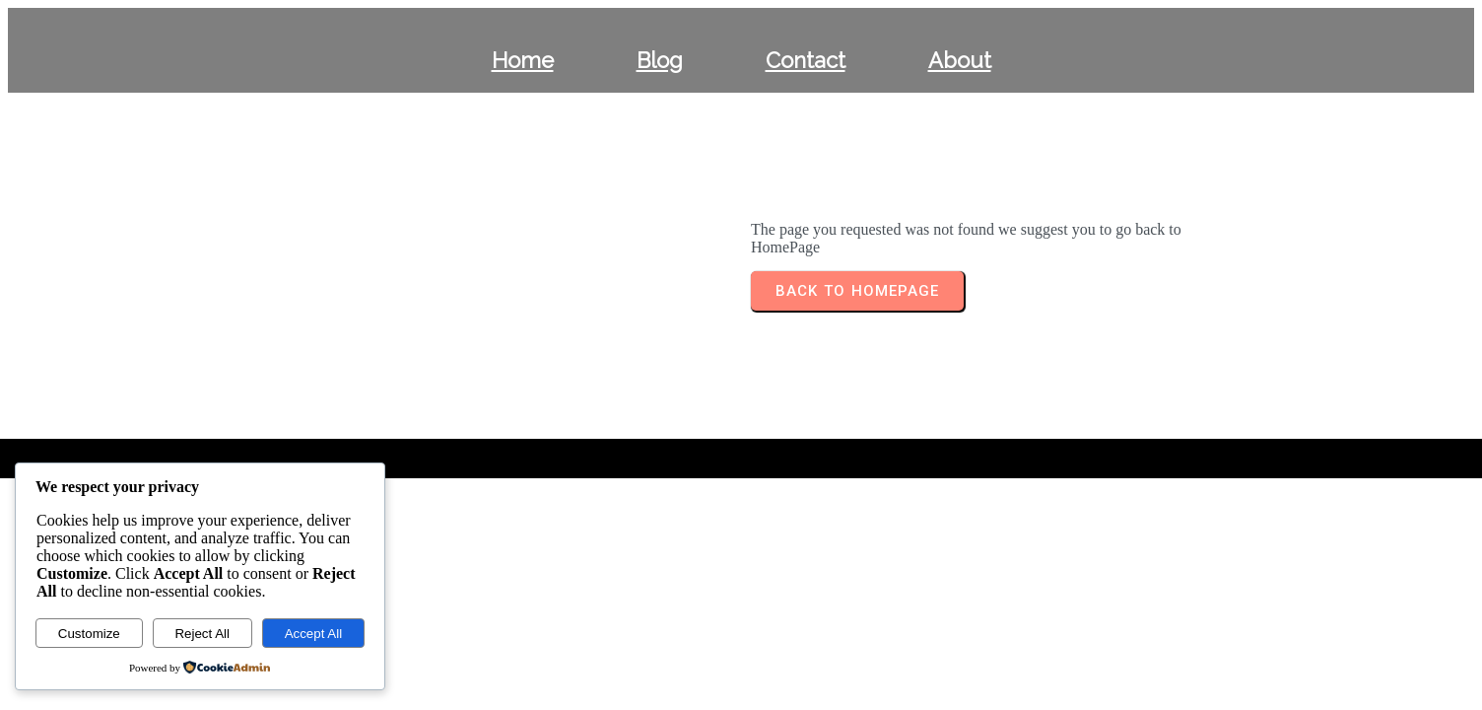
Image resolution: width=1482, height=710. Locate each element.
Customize (89, 633)
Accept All (314, 633)
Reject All (202, 633)
